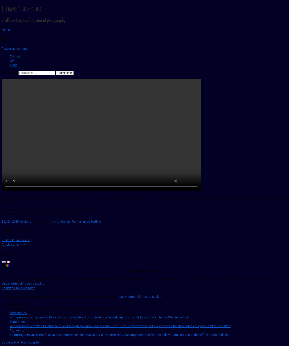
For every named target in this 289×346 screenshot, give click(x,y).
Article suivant (14, 244)
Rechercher (10, 72)
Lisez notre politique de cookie (23, 283)
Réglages (9, 288)
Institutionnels (61, 221)
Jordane (25, 221)
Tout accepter (25, 288)
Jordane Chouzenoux (21, 8)
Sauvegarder (11, 342)
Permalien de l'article (86, 221)
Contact (15, 56)
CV (12, 60)
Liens (13, 65)
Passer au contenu (15, 48)
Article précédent (16, 240)
